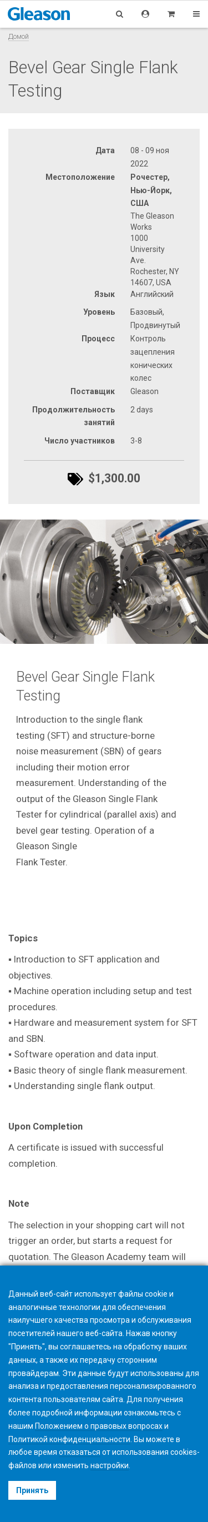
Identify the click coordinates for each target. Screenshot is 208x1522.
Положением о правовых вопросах (99, 1426)
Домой (18, 36)
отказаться (79, 1452)
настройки (109, 1465)
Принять (32, 1490)
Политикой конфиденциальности (69, 1439)
